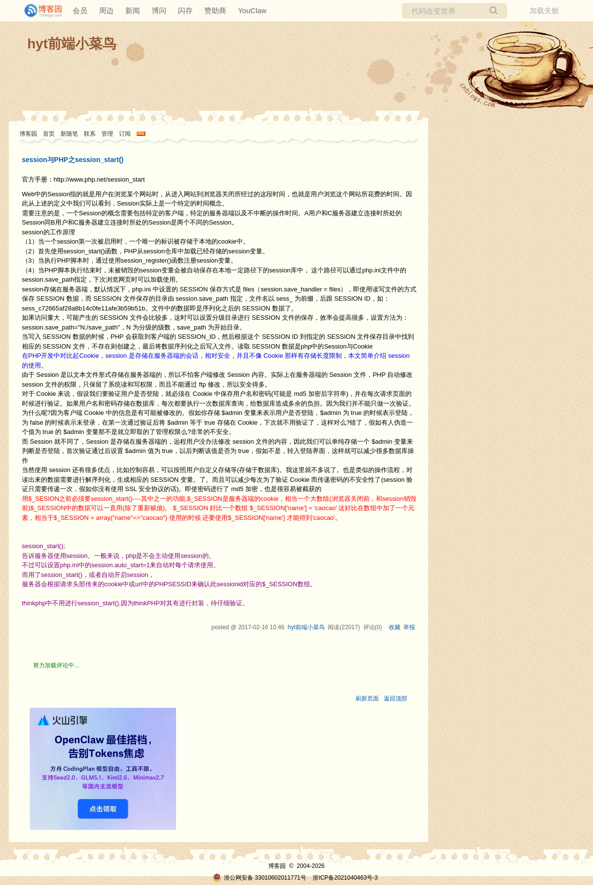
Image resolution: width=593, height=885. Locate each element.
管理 (107, 133)
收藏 (394, 627)
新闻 (132, 10)
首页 (49, 133)
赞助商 (215, 10)
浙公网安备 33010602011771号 (259, 877)
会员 (80, 10)
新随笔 (69, 133)
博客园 (28, 133)
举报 (409, 627)
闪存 (185, 10)
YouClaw (252, 10)
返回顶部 (395, 698)
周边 (106, 10)
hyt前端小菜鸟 (71, 43)
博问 (159, 10)
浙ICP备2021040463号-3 (345, 877)
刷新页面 (367, 698)
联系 (90, 133)
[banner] (39, 11)
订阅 (125, 133)
